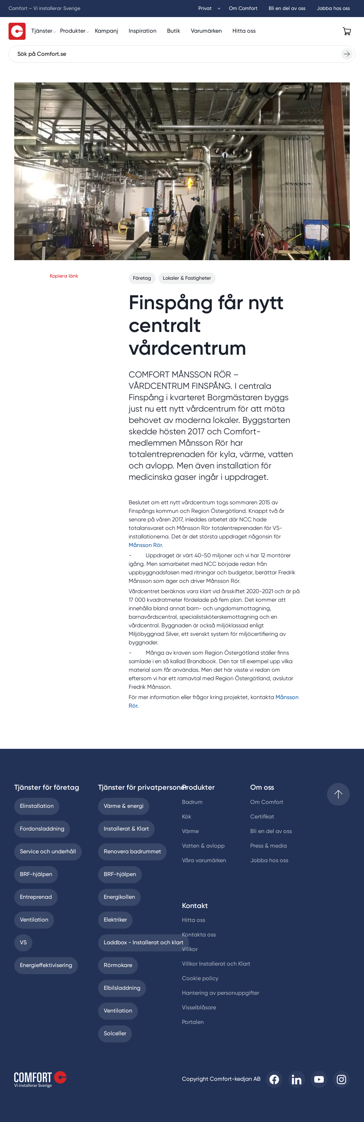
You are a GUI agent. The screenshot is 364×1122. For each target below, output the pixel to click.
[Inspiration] (142, 31)
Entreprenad (36, 897)
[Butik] (174, 31)
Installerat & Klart (126, 829)
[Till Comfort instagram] (341, 1079)
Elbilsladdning (122, 988)
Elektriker (115, 920)
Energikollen (119, 897)
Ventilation (34, 920)
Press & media (268, 846)
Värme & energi (124, 806)
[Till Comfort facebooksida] (274, 1079)
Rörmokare (118, 965)
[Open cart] (346, 31)
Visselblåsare (199, 1008)
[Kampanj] (106, 31)
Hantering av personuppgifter (220, 993)
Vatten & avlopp (203, 846)
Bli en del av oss (271, 831)
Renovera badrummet (132, 852)
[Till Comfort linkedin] (296, 1079)
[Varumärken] (206, 31)
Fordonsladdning (42, 829)
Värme (190, 831)
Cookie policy (200, 979)
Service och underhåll (48, 852)
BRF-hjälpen (36, 874)
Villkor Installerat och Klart (216, 964)
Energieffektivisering (46, 965)
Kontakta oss (199, 935)
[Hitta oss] (244, 31)
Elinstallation (37, 806)
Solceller (115, 1034)
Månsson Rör (145, 545)
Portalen (193, 1022)
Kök (186, 817)
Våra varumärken (204, 861)
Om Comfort (266, 802)
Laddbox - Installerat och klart (143, 943)
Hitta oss (193, 920)
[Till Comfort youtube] (319, 1079)
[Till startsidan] (17, 31)
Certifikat (262, 817)
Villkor (190, 949)
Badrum (192, 802)
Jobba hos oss (269, 861)
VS (23, 943)
